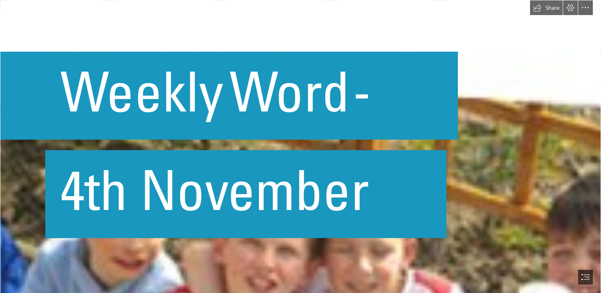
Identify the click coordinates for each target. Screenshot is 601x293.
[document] (300, 146)
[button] (546, 7)
